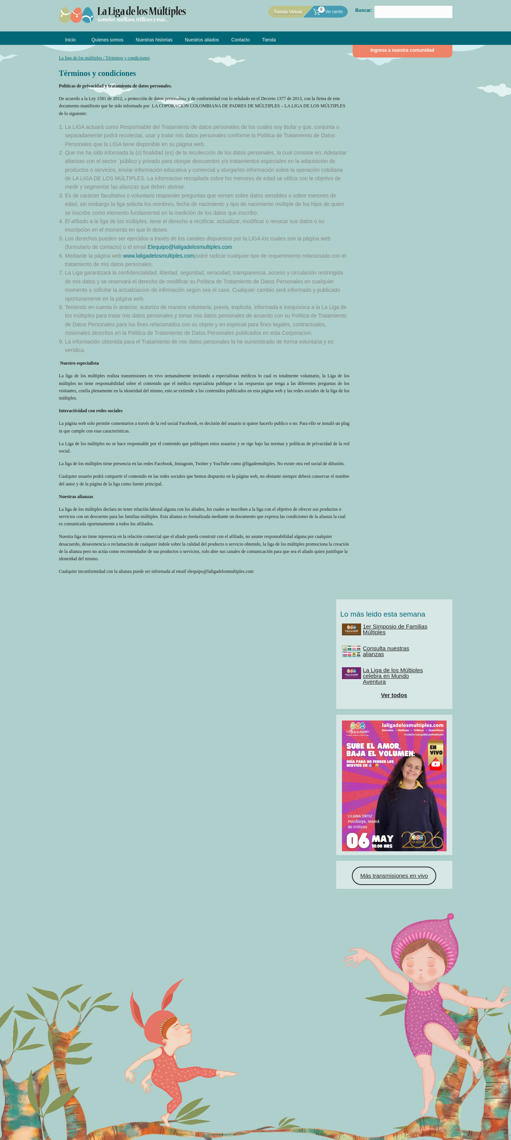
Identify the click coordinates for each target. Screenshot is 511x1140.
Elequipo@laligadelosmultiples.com (190, 246)
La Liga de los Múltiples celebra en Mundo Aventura (410, 149)
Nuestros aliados (202, 40)
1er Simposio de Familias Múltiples (412, 102)
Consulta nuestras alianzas (403, 124)
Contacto (240, 40)
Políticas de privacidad (229, 1131)
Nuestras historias (154, 40)
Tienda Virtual (288, 12)
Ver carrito (328, 12)
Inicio (70, 40)
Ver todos (402, 168)
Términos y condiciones (280, 1131)
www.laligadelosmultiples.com (158, 255)
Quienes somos (107, 40)
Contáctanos (304, 1102)
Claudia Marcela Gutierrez (299, 1124)
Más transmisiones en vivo (402, 328)
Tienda (269, 40)
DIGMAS (230, 1124)
